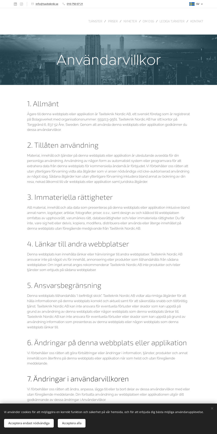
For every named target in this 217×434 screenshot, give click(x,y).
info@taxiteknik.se (47, 4)
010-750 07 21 (75, 4)
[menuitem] (87, 21)
